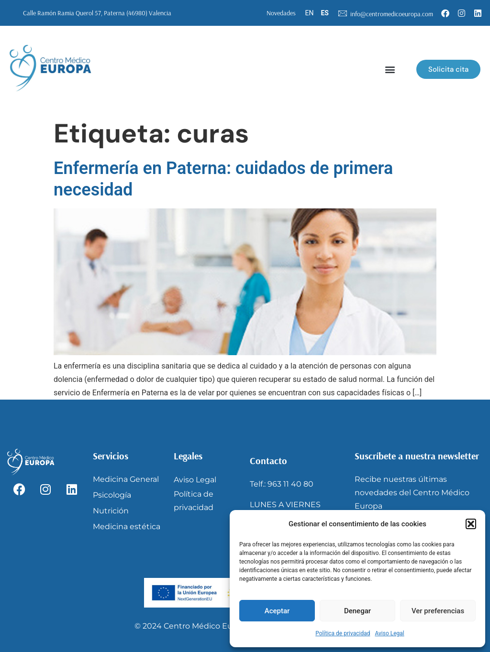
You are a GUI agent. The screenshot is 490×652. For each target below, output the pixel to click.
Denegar (357, 611)
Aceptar (277, 611)
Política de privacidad (342, 633)
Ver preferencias (438, 611)
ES (325, 13)
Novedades (281, 13)
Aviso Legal (389, 633)
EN (309, 13)
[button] (471, 524)
